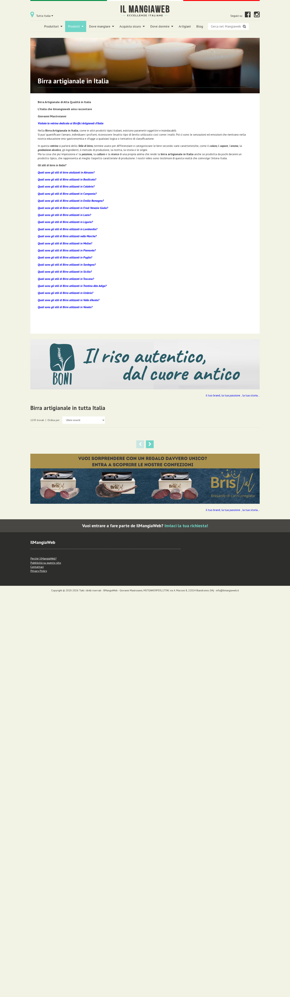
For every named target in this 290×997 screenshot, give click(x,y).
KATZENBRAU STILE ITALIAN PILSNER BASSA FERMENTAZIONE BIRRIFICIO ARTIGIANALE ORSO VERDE (95, 691)
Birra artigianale (58, 509)
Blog (199, 26)
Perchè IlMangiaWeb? (43, 960)
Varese (199, 615)
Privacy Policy (38, 973)
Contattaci (37, 969)
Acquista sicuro (132, 26)
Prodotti (75, 26)
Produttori (53, 26)
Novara (231, 516)
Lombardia (186, 619)
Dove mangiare (101, 26)
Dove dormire (161, 26)
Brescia (196, 810)
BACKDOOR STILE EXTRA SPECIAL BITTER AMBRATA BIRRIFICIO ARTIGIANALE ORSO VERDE (51, 686)
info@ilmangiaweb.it (227, 992)
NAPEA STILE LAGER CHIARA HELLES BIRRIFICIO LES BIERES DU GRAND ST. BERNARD (191, 483)
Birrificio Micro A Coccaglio (189, 795)
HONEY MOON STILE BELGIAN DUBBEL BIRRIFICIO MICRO (237, 790)
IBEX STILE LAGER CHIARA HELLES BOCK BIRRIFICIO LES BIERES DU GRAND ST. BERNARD (50, 483)
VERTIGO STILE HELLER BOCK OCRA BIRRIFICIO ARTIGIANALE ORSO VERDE (189, 582)
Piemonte (241, 516)
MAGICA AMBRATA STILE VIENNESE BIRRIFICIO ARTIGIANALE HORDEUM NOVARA (48, 582)
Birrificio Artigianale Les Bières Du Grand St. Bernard (51, 499)
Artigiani (185, 26)
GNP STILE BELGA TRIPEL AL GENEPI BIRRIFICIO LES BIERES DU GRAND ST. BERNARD (144, 483)
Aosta (52, 516)
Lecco (194, 714)
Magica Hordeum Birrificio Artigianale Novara (236, 499)
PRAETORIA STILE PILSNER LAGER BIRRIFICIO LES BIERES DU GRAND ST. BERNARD (97, 483)
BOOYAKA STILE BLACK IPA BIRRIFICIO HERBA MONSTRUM (238, 682)
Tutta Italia (44, 16)
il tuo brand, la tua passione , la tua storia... (233, 395)
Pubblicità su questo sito (45, 964)
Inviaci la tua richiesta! (186, 927)
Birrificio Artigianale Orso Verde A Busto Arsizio (189, 598)
